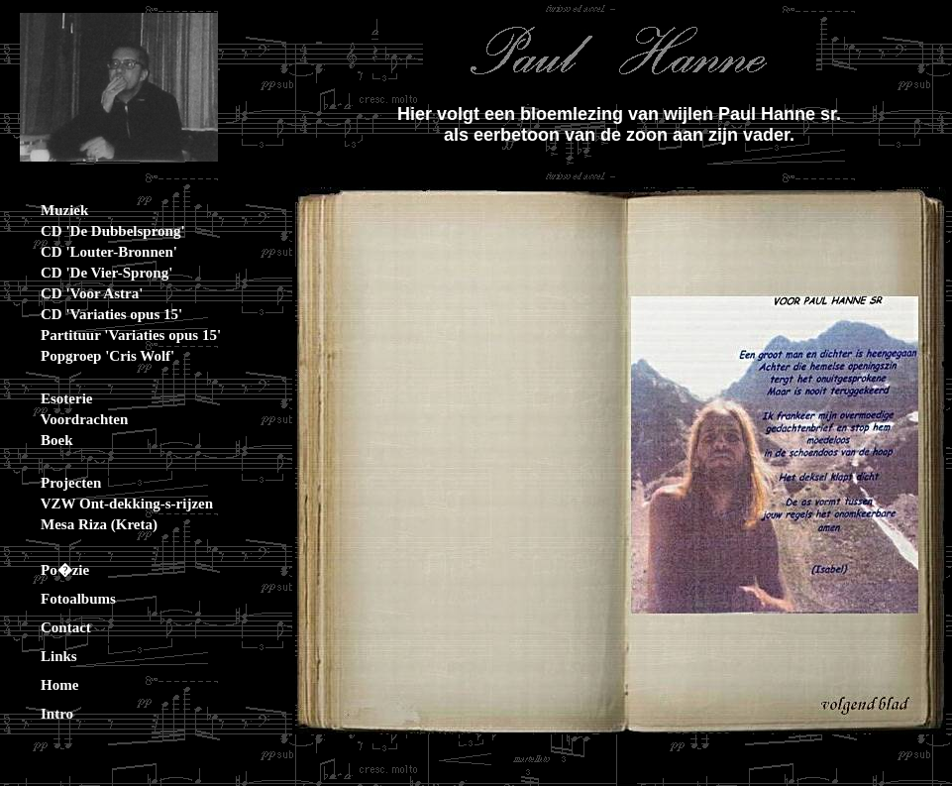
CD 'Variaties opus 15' (96, 314)
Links (44, 656)
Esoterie (51, 398)
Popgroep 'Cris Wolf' (92, 356)
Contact (51, 627)
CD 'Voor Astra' (77, 293)
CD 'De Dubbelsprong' (98, 231)
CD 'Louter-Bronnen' (94, 252)
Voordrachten (69, 419)
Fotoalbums (63, 599)
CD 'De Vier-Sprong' (91, 273)
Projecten (56, 483)
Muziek (49, 210)
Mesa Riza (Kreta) (84, 524)
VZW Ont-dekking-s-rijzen (112, 503)
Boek (42, 440)
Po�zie (50, 570)
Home (44, 685)
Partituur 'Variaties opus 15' (116, 335)
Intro (42, 714)
